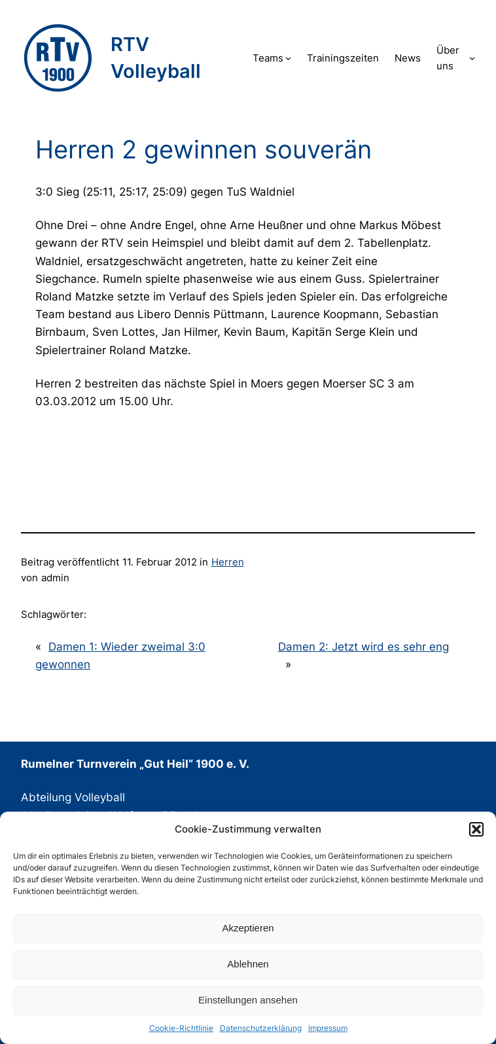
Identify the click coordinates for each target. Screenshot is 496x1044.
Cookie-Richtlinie (181, 1028)
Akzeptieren (248, 927)
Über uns (447, 58)
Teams (268, 58)
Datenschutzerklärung (261, 1028)
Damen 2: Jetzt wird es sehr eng (363, 646)
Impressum (327, 1028)
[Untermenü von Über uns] (472, 58)
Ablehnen (247, 963)
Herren (227, 562)
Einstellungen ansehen (248, 999)
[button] (476, 829)
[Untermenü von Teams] (288, 58)
